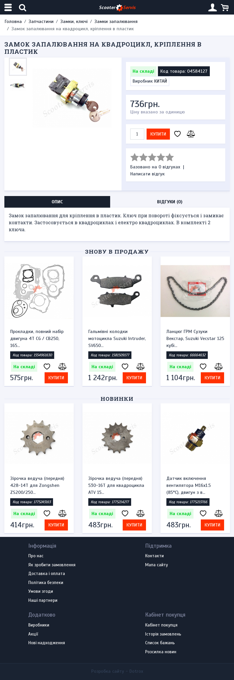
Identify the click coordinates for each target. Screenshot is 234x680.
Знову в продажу (117, 251)
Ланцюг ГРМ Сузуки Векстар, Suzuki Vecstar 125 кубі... (195, 338)
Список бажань (160, 643)
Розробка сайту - (117, 671)
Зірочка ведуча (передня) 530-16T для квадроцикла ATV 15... (116, 485)
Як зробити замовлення (51, 565)
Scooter (117, 7)
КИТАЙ (160, 81)
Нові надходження (46, 643)
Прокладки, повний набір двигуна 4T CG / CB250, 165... (37, 338)
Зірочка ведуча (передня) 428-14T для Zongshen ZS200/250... (37, 485)
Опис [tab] (57, 202)
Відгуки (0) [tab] (169, 202)
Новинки (117, 398)
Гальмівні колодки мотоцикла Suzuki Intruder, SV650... (117, 338)
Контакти (154, 556)
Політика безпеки (45, 583)
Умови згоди (40, 591)
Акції (33, 634)
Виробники (38, 625)
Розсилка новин (160, 652)
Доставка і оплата (46, 574)
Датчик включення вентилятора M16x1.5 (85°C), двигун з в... (188, 485)
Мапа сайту (156, 565)
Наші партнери (42, 600)
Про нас (35, 556)
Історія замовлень (163, 634)
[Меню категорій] (8, 7)
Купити (158, 134)
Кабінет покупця (161, 625)
